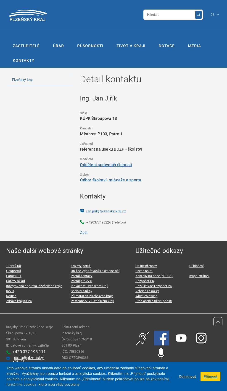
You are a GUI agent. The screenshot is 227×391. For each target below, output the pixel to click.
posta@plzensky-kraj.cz (28, 359)
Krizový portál (81, 266)
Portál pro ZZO (81, 281)
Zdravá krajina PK (19, 301)
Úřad (58, 46)
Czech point (144, 271)
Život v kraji (130, 46)
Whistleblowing (146, 296)
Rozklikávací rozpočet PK (153, 286)
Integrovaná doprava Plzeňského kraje (34, 286)
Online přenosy (146, 266)
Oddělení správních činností (106, 164)
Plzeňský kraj (22, 80)
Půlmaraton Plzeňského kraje (92, 296)
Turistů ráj (13, 266)
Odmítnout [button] (187, 376)
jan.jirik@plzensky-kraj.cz (106, 211)
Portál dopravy (81, 276)
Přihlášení (196, 266)
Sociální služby (81, 291)
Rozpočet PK (144, 281)
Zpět (83, 232)
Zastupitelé (26, 46)
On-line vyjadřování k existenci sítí (95, 271)
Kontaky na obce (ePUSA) (154, 276)
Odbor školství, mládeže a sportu (110, 179)
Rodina (11, 296)
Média (194, 46)
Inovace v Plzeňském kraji (89, 286)
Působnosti (90, 46)
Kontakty (23, 60)
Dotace (167, 46)
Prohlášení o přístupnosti (153, 301)
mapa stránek (199, 276)
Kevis (10, 291)
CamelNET (13, 276)
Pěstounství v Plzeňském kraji (92, 301)
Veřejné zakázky (147, 291)
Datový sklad (15, 281)
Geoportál (13, 271)
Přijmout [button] (210, 376)
